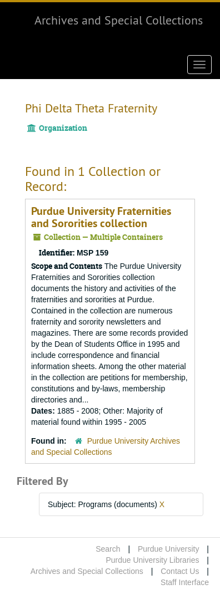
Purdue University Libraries (152, 560)
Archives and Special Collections (118, 20)
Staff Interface (185, 582)
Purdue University (168, 548)
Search (108, 548)
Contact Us (180, 571)
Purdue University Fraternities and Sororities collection (101, 217)
